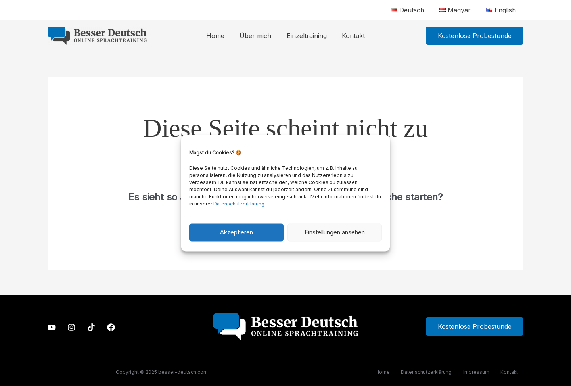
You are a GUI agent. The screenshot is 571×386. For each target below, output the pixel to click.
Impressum (475, 372)
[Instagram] (71, 327)
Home (219, 36)
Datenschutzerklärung (238, 203)
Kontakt (349, 36)
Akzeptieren (236, 232)
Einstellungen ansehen (335, 232)
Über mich (257, 36)
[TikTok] (91, 327)
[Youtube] (52, 327)
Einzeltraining (306, 36)
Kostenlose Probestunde (475, 327)
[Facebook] (111, 327)
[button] (474, 36)
